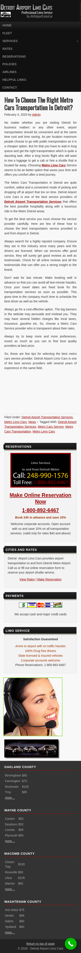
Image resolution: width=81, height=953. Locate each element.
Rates (7, 48)
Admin (36, 114)
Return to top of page (40, 943)
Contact (9, 87)
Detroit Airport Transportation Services (47, 417)
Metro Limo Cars (54, 165)
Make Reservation (49, 579)
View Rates (27, 579)
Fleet (7, 33)
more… (10, 797)
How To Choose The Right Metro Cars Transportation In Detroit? (38, 104)
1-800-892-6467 (40, 510)
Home (6, 25)
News (32, 422)
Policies (9, 64)
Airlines (9, 72)
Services (39, 41)
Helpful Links (14, 79)
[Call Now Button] (71, 944)
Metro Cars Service (51, 426)
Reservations (14, 56)
